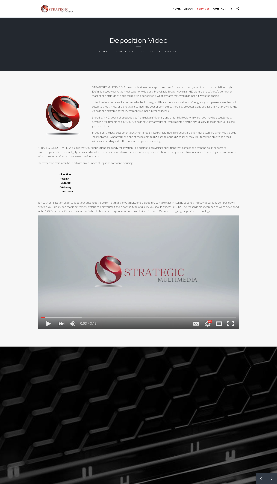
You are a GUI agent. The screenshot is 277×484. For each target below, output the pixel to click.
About (189, 8)
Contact (219, 8)
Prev (259, 477)
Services (203, 8)
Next (269, 477)
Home (177, 8)
